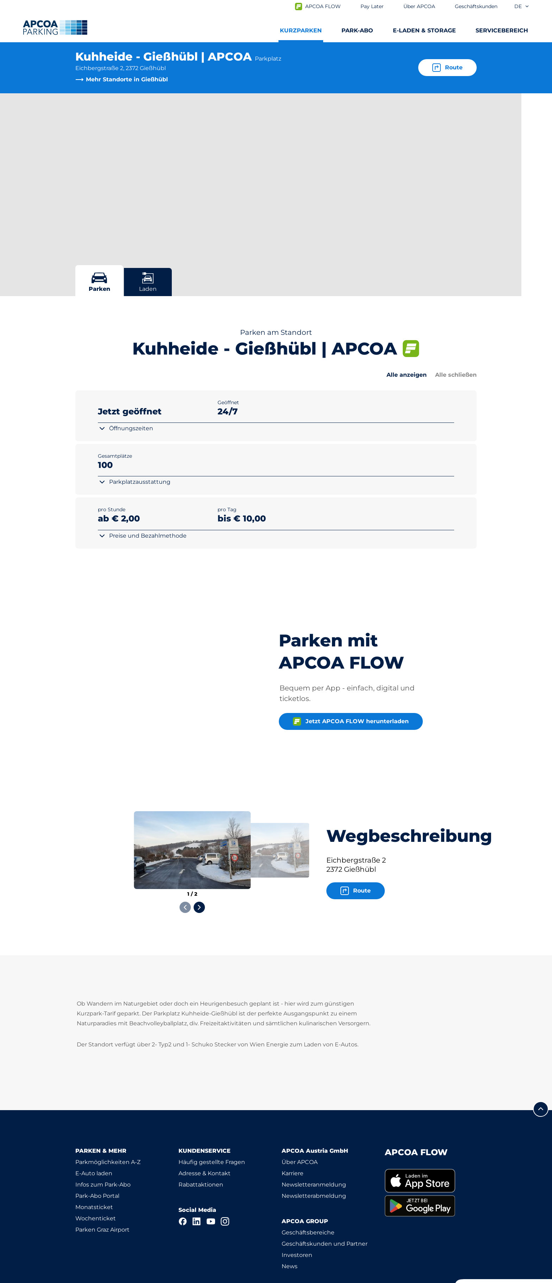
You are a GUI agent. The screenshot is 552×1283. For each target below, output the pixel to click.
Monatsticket (94, 1168)
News (289, 1228)
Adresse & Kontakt (204, 1135)
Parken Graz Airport (102, 1191)
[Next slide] (199, 869)
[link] (431, 1142)
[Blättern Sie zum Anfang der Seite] (540, 1070)
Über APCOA (300, 1123)
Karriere (292, 1135)
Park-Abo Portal (97, 1157)
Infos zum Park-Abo (103, 1146)
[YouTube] (211, 1183)
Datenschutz (170, 1276)
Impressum (217, 1276)
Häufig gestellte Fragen (211, 1123)
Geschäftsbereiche (308, 1194)
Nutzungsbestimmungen (106, 1276)
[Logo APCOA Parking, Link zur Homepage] (55, 27)
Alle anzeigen (407, 374)
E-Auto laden (93, 1135)
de (521, 6)
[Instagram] (225, 1183)
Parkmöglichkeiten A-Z (107, 1123)
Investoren (297, 1216)
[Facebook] (182, 1183)
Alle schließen (456, 374)
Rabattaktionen (200, 1146)
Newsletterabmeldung (314, 1157)
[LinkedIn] (197, 1183)
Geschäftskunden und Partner (325, 1205)
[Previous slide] (185, 869)
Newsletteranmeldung (314, 1146)
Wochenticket (95, 1180)
